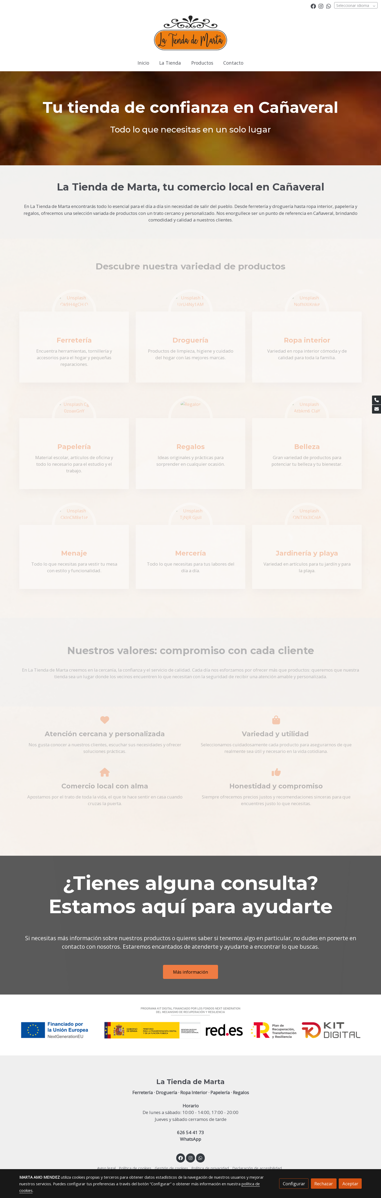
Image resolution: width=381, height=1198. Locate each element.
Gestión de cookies (171, 1168)
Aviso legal (106, 1168)
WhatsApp (190, 1139)
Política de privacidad (210, 1168)
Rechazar (323, 1184)
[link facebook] (313, 5)
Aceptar (350, 1184)
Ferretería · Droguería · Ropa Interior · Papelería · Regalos (190, 1092)
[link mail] (376, 409)
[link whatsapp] (328, 5)
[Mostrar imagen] (191, 1023)
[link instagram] (321, 5)
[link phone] (376, 400)
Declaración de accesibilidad (257, 1168)
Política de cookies (135, 1168)
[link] (190, 33)
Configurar (294, 1184)
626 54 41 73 (190, 1132)
